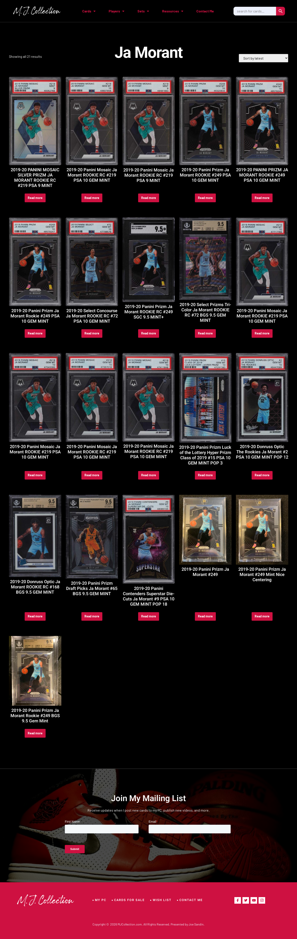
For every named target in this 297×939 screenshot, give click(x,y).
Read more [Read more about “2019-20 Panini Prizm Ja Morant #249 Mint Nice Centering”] (262, 616)
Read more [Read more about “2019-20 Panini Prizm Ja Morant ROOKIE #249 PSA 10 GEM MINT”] (205, 198)
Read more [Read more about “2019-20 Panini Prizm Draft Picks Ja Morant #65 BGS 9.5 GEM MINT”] (91, 616)
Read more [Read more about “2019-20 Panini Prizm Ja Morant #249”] (205, 616)
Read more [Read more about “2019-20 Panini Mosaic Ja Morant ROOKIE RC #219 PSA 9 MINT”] (148, 198)
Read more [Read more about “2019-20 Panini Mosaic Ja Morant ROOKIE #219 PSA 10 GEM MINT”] (262, 333)
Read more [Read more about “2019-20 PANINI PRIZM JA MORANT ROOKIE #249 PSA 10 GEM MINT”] (262, 198)
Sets (143, 11)
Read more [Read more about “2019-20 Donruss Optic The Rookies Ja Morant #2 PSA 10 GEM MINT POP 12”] (262, 475)
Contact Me (205, 11)
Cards (89, 11)
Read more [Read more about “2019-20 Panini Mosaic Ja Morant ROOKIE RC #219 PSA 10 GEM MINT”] (91, 198)
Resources (172, 11)
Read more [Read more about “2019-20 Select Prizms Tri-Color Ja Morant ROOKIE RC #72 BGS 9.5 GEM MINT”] (205, 333)
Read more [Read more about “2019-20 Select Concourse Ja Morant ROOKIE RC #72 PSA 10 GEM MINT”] (91, 333)
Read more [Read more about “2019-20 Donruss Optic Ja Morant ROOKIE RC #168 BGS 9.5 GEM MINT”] (35, 616)
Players (116, 11)
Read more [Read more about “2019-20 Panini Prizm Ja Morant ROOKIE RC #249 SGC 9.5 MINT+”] (148, 333)
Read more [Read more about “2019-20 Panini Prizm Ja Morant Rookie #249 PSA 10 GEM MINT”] (35, 333)
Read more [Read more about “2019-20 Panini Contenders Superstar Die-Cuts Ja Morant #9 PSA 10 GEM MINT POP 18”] (148, 616)
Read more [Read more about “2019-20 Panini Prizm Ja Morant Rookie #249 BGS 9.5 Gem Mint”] (35, 733)
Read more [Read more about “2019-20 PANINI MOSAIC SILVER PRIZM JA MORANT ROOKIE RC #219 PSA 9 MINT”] (35, 198)
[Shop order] (263, 58)
